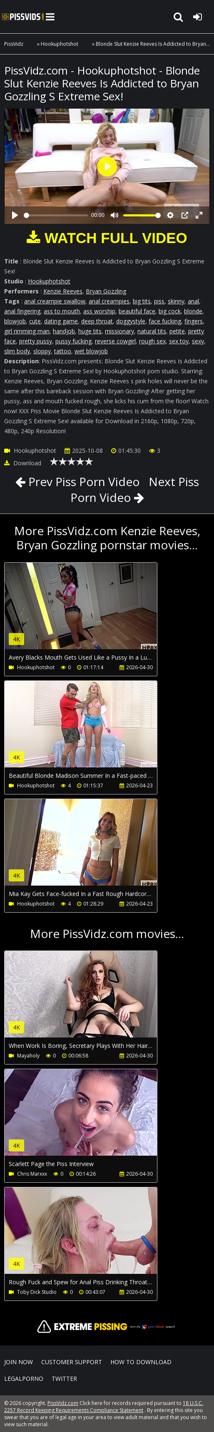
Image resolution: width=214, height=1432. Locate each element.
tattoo (62, 351)
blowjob (15, 321)
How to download (141, 1362)
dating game (61, 321)
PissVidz (13, 43)
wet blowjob (91, 351)
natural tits (151, 331)
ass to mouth (62, 311)
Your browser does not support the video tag (92, 612)
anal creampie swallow (54, 301)
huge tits (90, 331)
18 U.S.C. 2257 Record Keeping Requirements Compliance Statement (103, 1407)
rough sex (152, 341)
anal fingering (22, 311)
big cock (170, 311)
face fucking (165, 321)
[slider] (56, 215)
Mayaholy (28, 1055)
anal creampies (109, 301)
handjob (64, 331)
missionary (119, 331)
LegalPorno (23, 1378)
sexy (198, 341)
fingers (193, 321)
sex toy (179, 341)
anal (193, 301)
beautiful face (137, 311)
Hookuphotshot (59, 43)
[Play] (15, 215)
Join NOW (18, 1362)
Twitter (64, 1378)
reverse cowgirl (115, 341)
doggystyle (130, 321)
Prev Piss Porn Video (82, 481)
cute (35, 321)
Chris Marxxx (32, 1173)
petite (177, 331)
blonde (193, 311)
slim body (17, 351)
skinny (176, 301)
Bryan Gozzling (106, 291)
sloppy (42, 351)
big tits (142, 301)
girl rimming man (27, 331)
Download (22, 463)
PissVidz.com (23, 16)
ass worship (99, 311)
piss (159, 301)
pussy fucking (73, 341)
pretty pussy (35, 341)
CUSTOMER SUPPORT (71, 1362)
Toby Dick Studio (37, 1292)
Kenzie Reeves (62, 291)
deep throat (97, 321)
